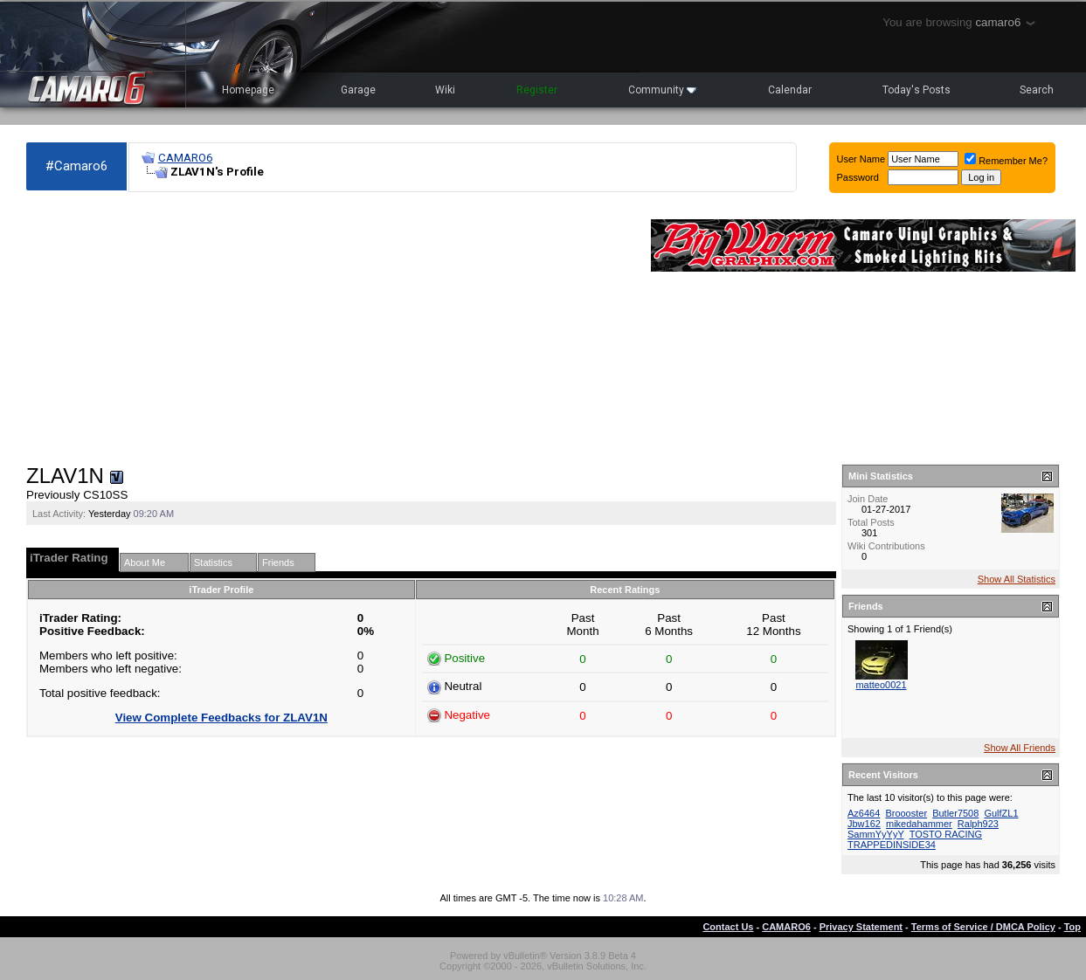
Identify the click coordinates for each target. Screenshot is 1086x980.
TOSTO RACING (946, 834)
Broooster (906, 813)
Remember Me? (1006, 160)
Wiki (445, 90)
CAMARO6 (185, 157)
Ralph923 (978, 823)
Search (1037, 90)
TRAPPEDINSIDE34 (891, 844)
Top (1072, 926)
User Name (861, 159)
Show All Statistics (1016, 579)
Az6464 (863, 813)
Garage (358, 90)
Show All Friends (1019, 747)
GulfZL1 (1001, 813)
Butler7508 (955, 813)
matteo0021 (880, 685)
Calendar (790, 90)
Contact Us (727, 926)
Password (858, 177)
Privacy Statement (861, 926)
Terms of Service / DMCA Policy (983, 926)
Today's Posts (916, 90)
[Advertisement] (329, 328)
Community (662, 90)
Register (536, 90)
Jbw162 (864, 823)
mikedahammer (919, 823)
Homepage (248, 90)
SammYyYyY (875, 834)
